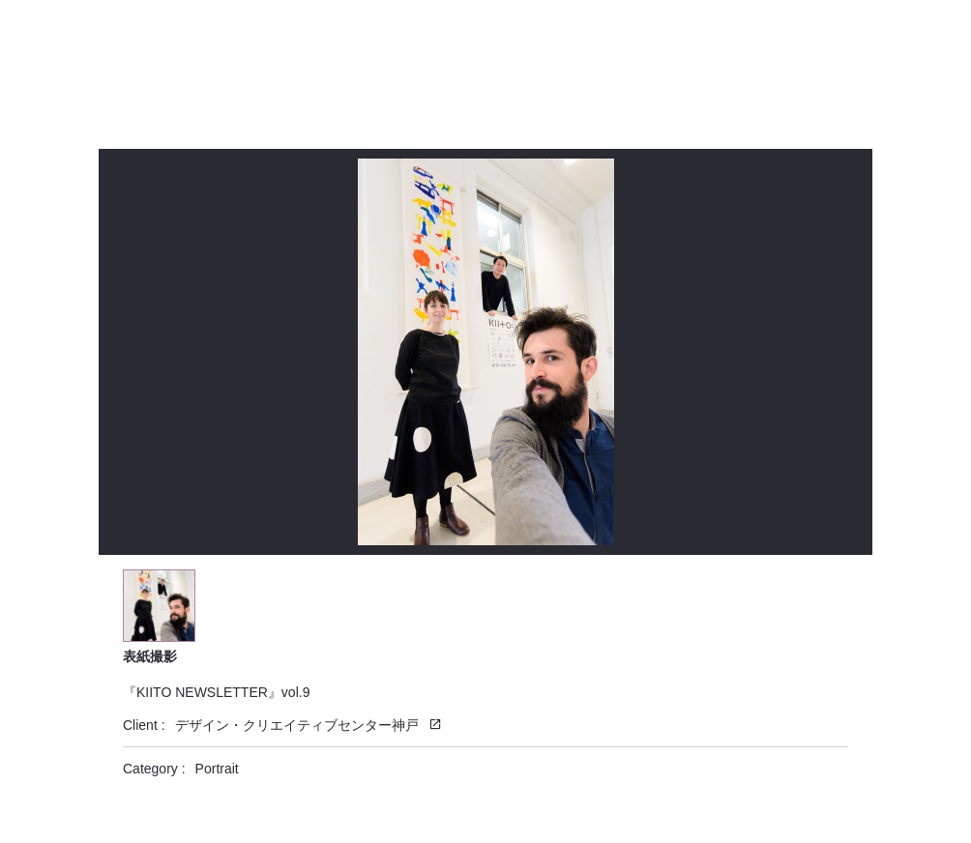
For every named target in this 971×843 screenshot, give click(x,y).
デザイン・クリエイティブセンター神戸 (297, 725)
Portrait (217, 768)
